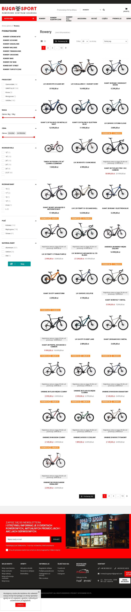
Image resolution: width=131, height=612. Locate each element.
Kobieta (10, 225)
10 (8, 189)
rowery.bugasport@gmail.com (111, 574)
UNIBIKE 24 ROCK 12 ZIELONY (84, 437)
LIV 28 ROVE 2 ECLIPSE (84, 293)
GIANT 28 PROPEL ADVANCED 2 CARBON (54, 346)
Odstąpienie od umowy (44, 574)
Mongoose (11, 96)
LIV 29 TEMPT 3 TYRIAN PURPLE (54, 254)
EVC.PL (89, 593)
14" (8, 201)
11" (8, 193)
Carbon (10, 252)
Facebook (61, 568)
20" (8, 161)
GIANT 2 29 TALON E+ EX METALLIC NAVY (54, 123)
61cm (9, 205)
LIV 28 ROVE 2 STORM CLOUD (115, 123)
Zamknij (20, 605)
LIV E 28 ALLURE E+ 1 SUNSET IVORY (84, 84)
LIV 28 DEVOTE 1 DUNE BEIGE (85, 162)
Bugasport (48, 593)
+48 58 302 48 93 (123, 568)
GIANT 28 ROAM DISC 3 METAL (115, 339)
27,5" (9, 173)
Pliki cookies (43, 578)
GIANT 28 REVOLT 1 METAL (115, 300)
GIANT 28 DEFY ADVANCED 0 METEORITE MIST (54, 208)
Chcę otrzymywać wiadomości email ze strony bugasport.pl (29, 550)
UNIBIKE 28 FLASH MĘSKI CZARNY (54, 392)
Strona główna (7, 26)
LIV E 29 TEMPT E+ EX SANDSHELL (84, 208)
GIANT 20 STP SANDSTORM (53, 293)
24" (8, 164)
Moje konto (7, 564)
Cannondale (11, 84)
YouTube (61, 571)
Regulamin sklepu (45, 568)
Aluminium (11, 248)
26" (8, 169)
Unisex (10, 233)
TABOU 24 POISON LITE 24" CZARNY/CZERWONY (54, 162)
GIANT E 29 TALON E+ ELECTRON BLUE (84, 123)
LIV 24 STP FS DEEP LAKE (84, 339)
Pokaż (78, 41)
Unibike (10, 100)
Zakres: (4, 114)
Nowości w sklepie (27, 571)
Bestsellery (24, 574)
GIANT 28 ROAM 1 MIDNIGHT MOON (115, 84)
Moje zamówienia (8, 568)
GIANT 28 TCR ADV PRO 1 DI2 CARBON (115, 169)
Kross (9, 92)
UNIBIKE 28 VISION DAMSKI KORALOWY (54, 483)
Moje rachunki (7, 571)
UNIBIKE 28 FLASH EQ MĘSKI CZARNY (84, 391)
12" (8, 152)
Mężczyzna (12, 229)
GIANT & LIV (12, 88)
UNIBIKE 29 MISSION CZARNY (54, 437)
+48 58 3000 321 (106, 568)
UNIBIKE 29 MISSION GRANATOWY (115, 392)
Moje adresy (6, 574)
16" (8, 156)
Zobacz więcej (55, 550)
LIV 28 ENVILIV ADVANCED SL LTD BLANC (84, 254)
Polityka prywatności (46, 571)
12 (8, 197)
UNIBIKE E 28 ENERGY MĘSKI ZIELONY (115, 247)
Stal (8, 256)
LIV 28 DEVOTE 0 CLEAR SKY (53, 84)
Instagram (61, 574)
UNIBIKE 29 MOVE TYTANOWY (115, 437)
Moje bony (5, 581)
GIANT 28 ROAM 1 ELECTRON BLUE (115, 208)
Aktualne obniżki (26, 568)
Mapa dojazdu (125, 580)
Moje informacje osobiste (8, 577)
